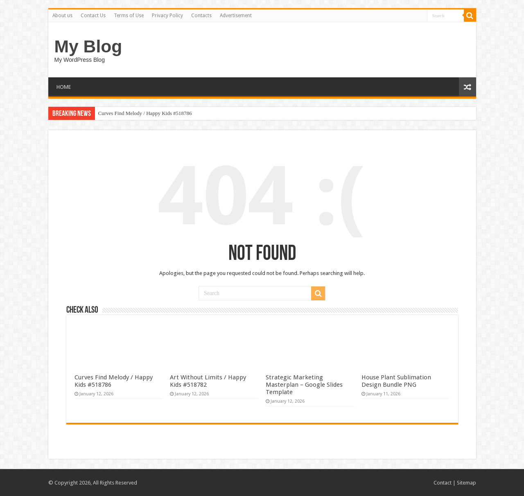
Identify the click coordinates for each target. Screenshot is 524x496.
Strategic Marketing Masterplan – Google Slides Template (304, 385)
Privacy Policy (167, 15)
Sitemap (466, 483)
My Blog (88, 46)
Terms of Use (129, 15)
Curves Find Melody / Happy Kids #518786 (145, 113)
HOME (63, 87)
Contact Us (93, 15)
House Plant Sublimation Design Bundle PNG (396, 381)
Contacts (201, 15)
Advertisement (236, 15)
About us (62, 15)
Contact (443, 483)
